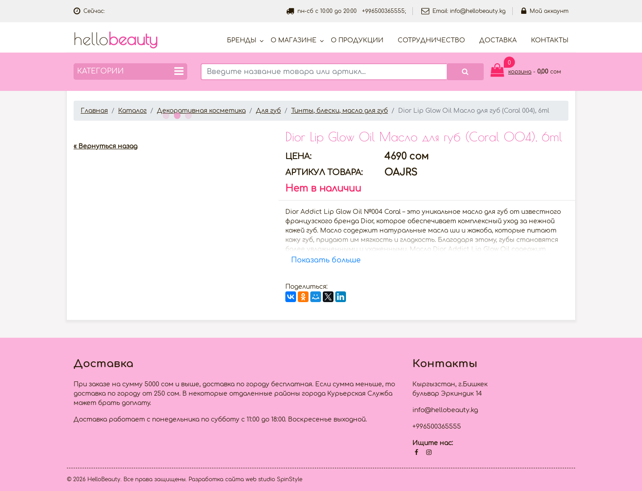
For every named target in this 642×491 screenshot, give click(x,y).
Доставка (498, 40)
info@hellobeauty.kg (478, 11)
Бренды (241, 40)
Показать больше (326, 260)
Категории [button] (130, 71)
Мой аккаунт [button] (544, 11)
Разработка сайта (216, 479)
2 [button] (176, 114)
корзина (519, 72)
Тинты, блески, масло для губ (339, 110)
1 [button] (165, 114)
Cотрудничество (431, 40)
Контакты (549, 40)
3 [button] (187, 114)
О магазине (294, 40)
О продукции (357, 40)
